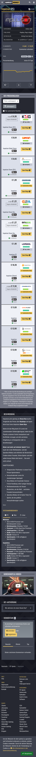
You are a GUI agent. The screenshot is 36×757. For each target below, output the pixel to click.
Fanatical (4, 717)
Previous (5, 585)
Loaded (21, 719)
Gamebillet (22, 708)
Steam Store (23, 724)
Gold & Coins (23, 697)
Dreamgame (5, 715)
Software (22, 699)
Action (27, 29)
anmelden (10, 631)
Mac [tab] (14, 515)
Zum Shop (26, 128)
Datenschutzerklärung (8, 687)
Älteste (18, 644)
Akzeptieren (27, 753)
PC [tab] (7, 515)
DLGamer (4, 712)
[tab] (18, 608)
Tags (20, 681)
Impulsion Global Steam (10, 148)
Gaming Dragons (24, 717)
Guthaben (22, 695)
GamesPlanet (23, 715)
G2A (20, 705)
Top (28, 644)
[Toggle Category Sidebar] (2, 2)
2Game (3, 705)
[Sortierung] (11, 101)
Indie (31, 29)
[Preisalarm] (19, 85)
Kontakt (3, 689)
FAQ (2, 679)
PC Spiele (13, 666)
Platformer (24, 56)
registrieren (11, 634)
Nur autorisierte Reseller (13, 111)
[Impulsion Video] (18, 586)
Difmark (3, 710)
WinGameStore (24, 731)
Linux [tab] (22, 515)
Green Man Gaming (7, 722)
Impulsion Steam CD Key (10, 127)
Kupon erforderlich (12, 119)
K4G (2, 729)
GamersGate (23, 712)
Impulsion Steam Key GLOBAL (11, 212)
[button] (30, 2)
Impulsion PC (13, 254)
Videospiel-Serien (24, 684)
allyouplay (4, 708)
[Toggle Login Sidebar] (34, 2)
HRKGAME (4, 724)
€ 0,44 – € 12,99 (28, 46)
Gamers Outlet (23, 710)
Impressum (4, 685)
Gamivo (3, 719)
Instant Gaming (6, 726)
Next (30, 585)
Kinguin (3, 731)
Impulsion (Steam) (11, 275)
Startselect (22, 722)
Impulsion (14, 191)
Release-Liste (23, 679)
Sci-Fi (29, 56)
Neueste (8, 644)
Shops (3, 703)
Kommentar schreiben (26, 49)
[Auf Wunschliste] (31, 85)
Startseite (4, 666)
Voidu (21, 729)
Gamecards (22, 692)
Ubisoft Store (23, 726)
